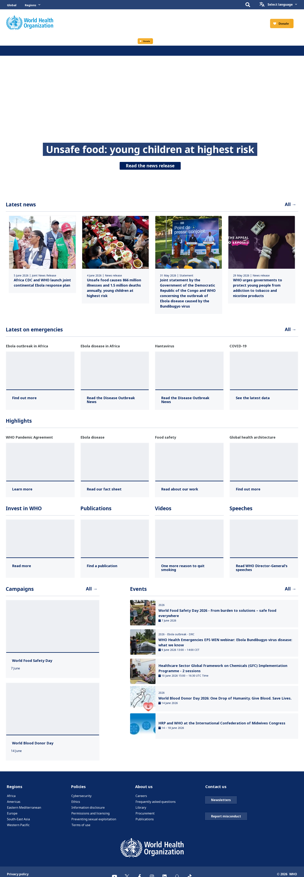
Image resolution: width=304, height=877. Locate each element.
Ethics (75, 805)
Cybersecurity (81, 799)
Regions (30, 5)
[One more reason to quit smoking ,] (189, 569)
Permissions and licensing (90, 816)
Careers (141, 799)
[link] (42, 255)
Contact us (217, 789)
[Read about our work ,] (179, 491)
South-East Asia (18, 822)
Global (11, 5)
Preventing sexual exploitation (93, 822)
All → (289, 204)
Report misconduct (226, 819)
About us (145, 789)
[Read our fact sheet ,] (104, 491)
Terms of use (80, 828)
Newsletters (221, 803)
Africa (11, 799)
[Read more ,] (21, 567)
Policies (79, 789)
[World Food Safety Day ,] (32, 663)
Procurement (145, 816)
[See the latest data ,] (253, 399)
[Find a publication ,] (102, 567)
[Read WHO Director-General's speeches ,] (264, 569)
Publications (145, 822)
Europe (12, 816)
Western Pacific (18, 828)
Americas (13, 805)
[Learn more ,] (22, 491)
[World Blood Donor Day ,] (32, 745)
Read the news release (150, 164)
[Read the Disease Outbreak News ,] (115, 401)
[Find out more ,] (24, 399)
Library (141, 810)
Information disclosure (88, 810)
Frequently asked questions (156, 805)
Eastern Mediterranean (24, 810)
